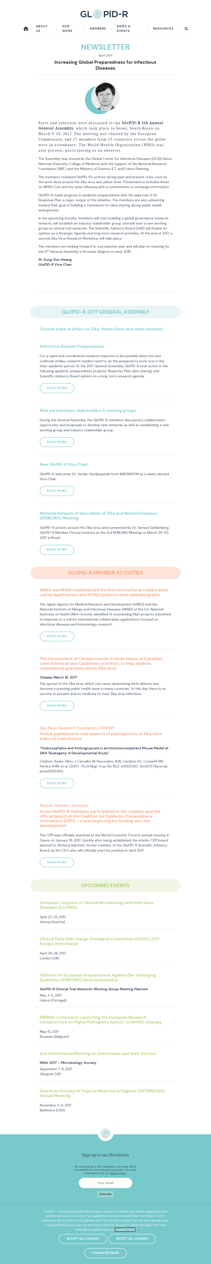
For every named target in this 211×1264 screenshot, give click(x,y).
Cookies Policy (125, 1231)
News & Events (124, 28)
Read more (58, 388)
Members (98, 29)
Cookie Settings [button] (105, 1253)
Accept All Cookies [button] (83, 1239)
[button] (186, 29)
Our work (67, 28)
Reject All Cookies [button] (133, 1239)
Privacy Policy (118, 1173)
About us (42, 28)
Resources (163, 29)
